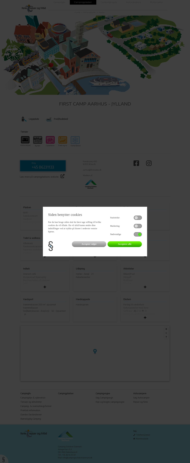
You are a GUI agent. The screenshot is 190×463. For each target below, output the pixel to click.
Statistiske (115, 218)
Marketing (115, 226)
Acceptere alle (124, 244)
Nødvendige (115, 234)
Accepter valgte (89, 244)
